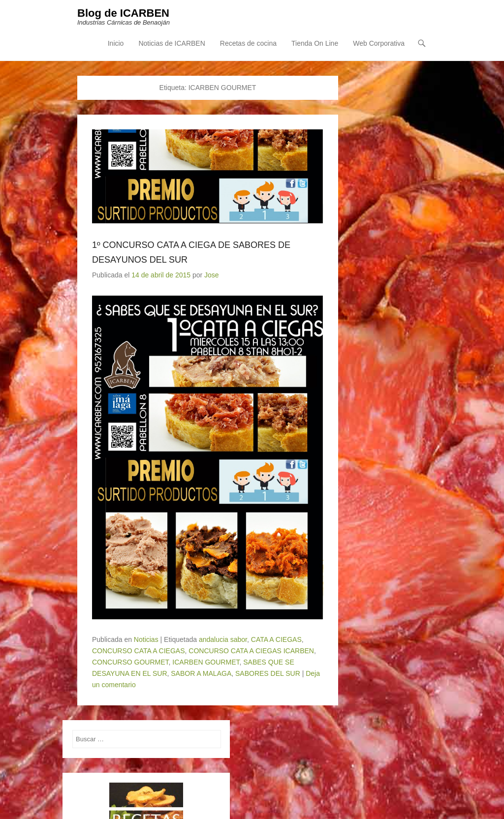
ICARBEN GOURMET (205, 662)
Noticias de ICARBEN (171, 43)
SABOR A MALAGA (201, 673)
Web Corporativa (379, 43)
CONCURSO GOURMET (130, 662)
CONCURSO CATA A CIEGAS (138, 651)
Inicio (116, 43)
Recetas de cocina (248, 43)
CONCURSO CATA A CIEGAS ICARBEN (251, 651)
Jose (211, 275)
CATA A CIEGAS (276, 639)
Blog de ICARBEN (123, 13)
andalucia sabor (223, 639)
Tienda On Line (314, 43)
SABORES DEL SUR (267, 673)
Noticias (146, 639)
